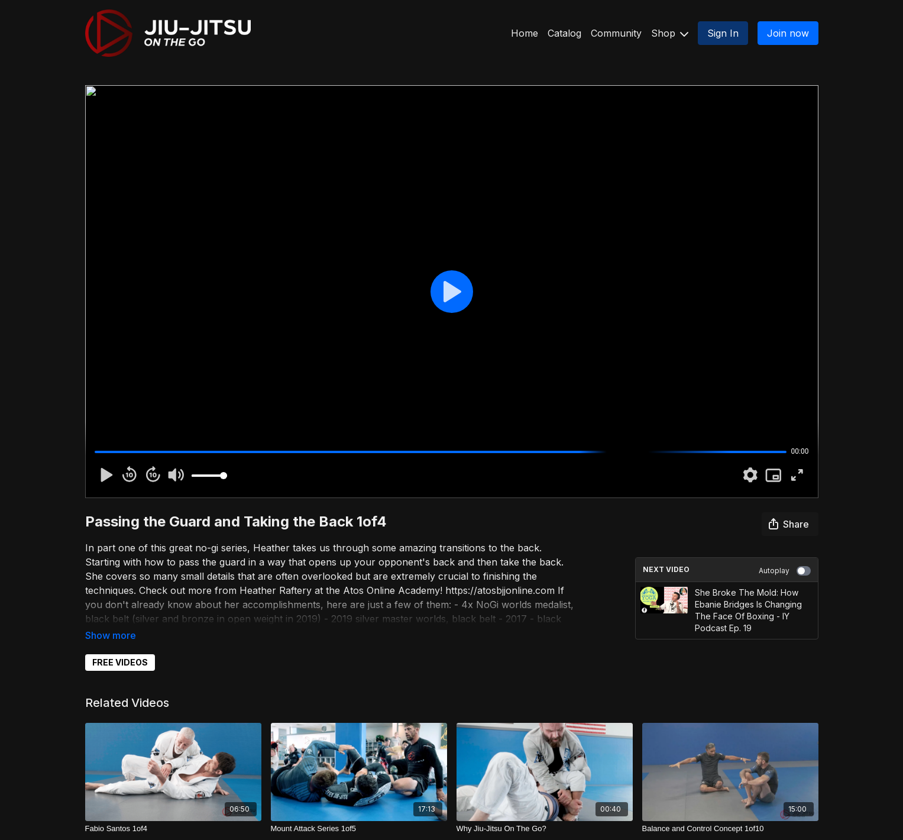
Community (616, 33)
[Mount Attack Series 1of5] (359, 829)
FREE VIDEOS (120, 662)
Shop (669, 33)
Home (524, 33)
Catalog (564, 33)
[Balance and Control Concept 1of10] (730, 829)
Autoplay (785, 571)
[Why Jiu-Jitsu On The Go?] (545, 829)
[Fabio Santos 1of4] (173, 829)
